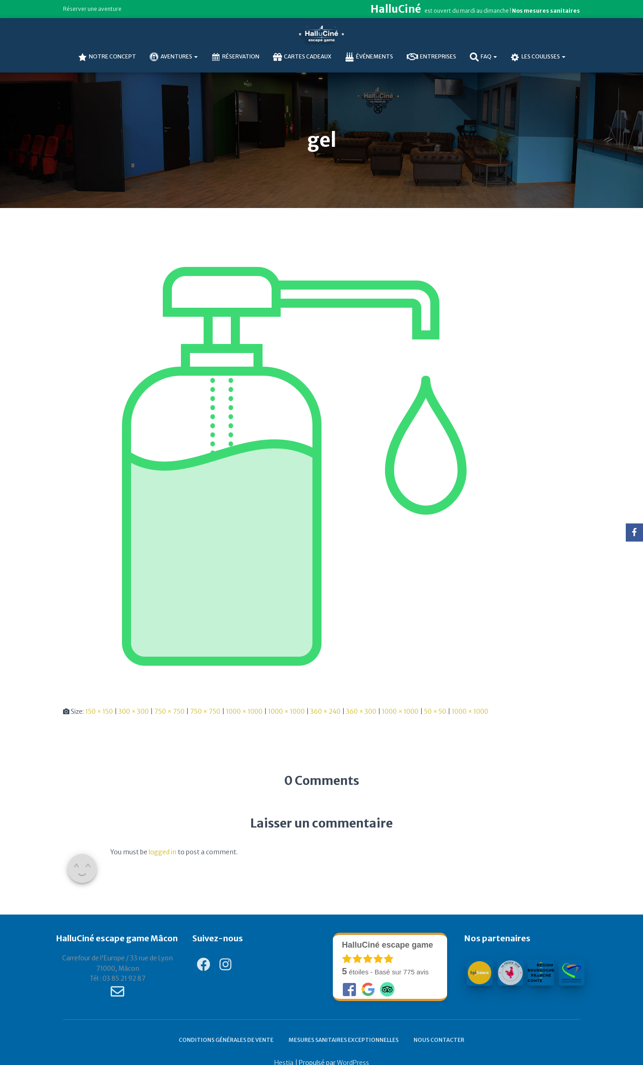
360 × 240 (325, 711)
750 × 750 (169, 711)
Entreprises (431, 57)
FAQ (483, 57)
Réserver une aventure (92, 8)
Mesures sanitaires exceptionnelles (343, 1039)
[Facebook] (634, 532)
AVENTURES (174, 57)
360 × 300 (361, 711)
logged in (162, 852)
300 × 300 (133, 711)
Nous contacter (439, 1039)
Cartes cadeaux (302, 57)
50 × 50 (435, 711)
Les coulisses (538, 57)
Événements (369, 57)
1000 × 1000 (244, 711)
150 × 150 (99, 711)
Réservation (235, 57)
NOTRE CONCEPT (107, 57)
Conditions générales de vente (226, 1039)
